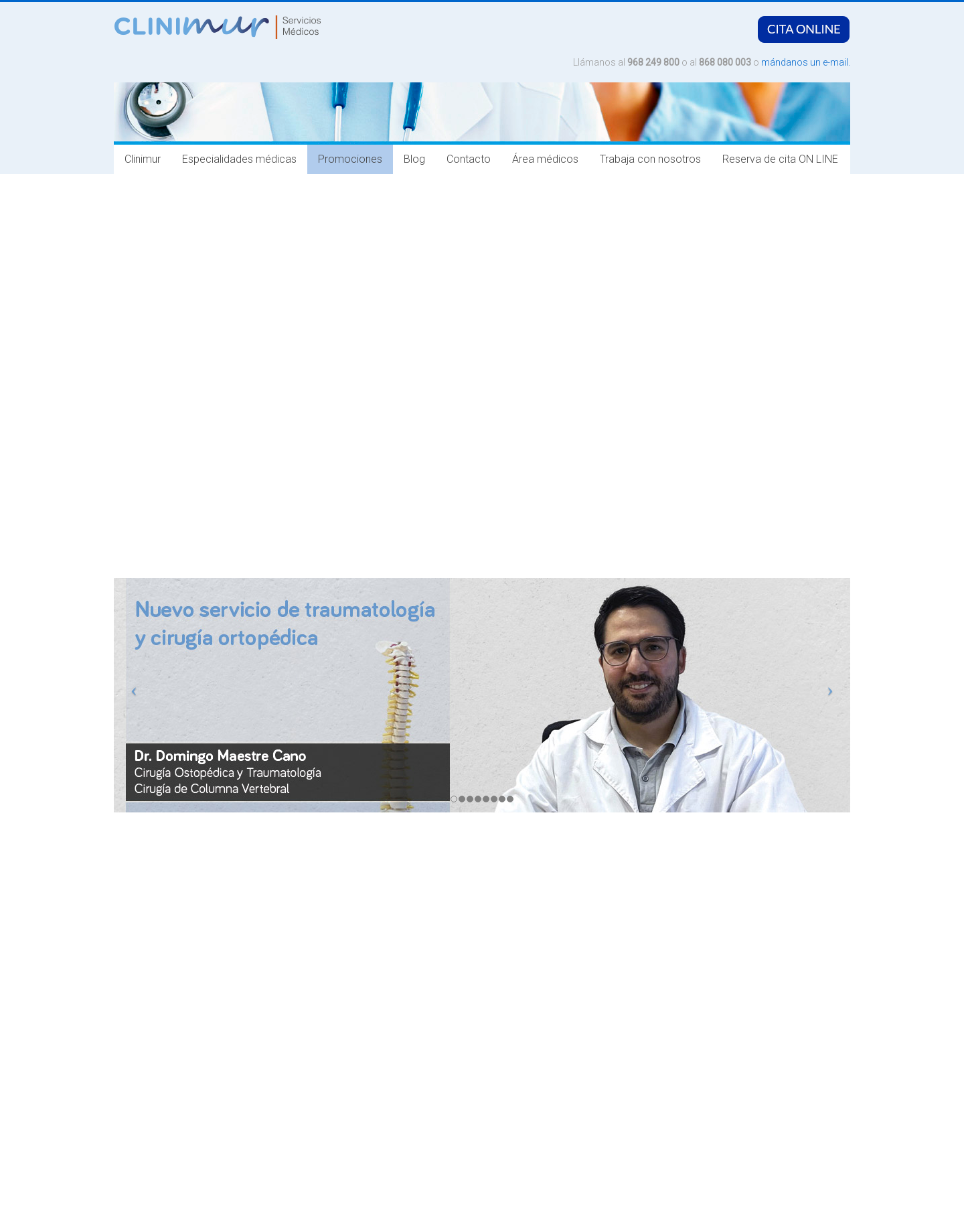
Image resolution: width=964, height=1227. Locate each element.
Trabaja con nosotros (650, 159)
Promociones (350, 159)
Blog (414, 159)
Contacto (469, 159)
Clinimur (143, 159)
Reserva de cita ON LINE (780, 159)
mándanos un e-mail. (805, 62)
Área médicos (545, 159)
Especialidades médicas (239, 159)
